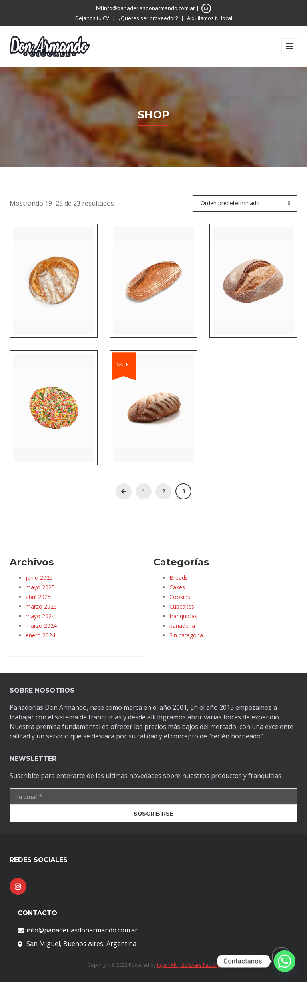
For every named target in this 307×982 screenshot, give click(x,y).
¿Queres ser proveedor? (148, 18)
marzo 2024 (41, 625)
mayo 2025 (40, 587)
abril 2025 (38, 597)
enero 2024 (40, 635)
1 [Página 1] (143, 491)
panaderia (182, 625)
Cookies (179, 597)
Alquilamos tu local (209, 18)
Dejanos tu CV (92, 18)
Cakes (177, 587)
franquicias (183, 616)
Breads (178, 577)
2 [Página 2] (163, 491)
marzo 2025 (41, 606)
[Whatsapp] (284, 961)
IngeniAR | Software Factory (188, 965)
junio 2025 (39, 577)
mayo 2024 (40, 616)
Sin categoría (186, 635)
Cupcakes (181, 606)
